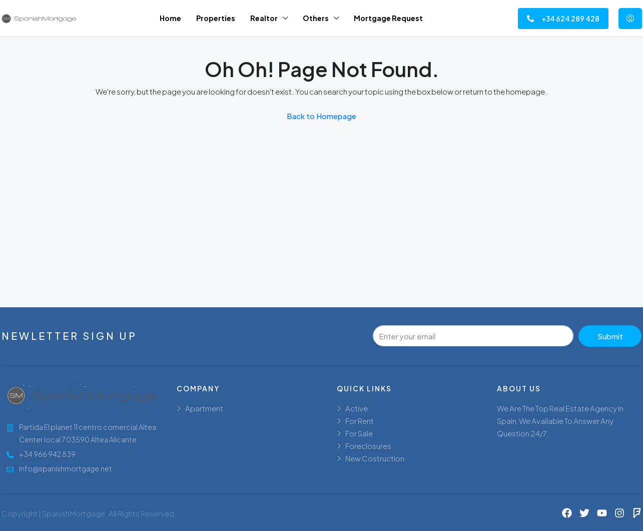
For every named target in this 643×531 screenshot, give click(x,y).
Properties (215, 18)
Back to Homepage (321, 116)
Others (316, 18)
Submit (610, 336)
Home (170, 18)
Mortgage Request (388, 18)
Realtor (264, 18)
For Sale (359, 433)
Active (356, 408)
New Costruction (374, 458)
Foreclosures (368, 445)
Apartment (204, 408)
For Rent (359, 420)
